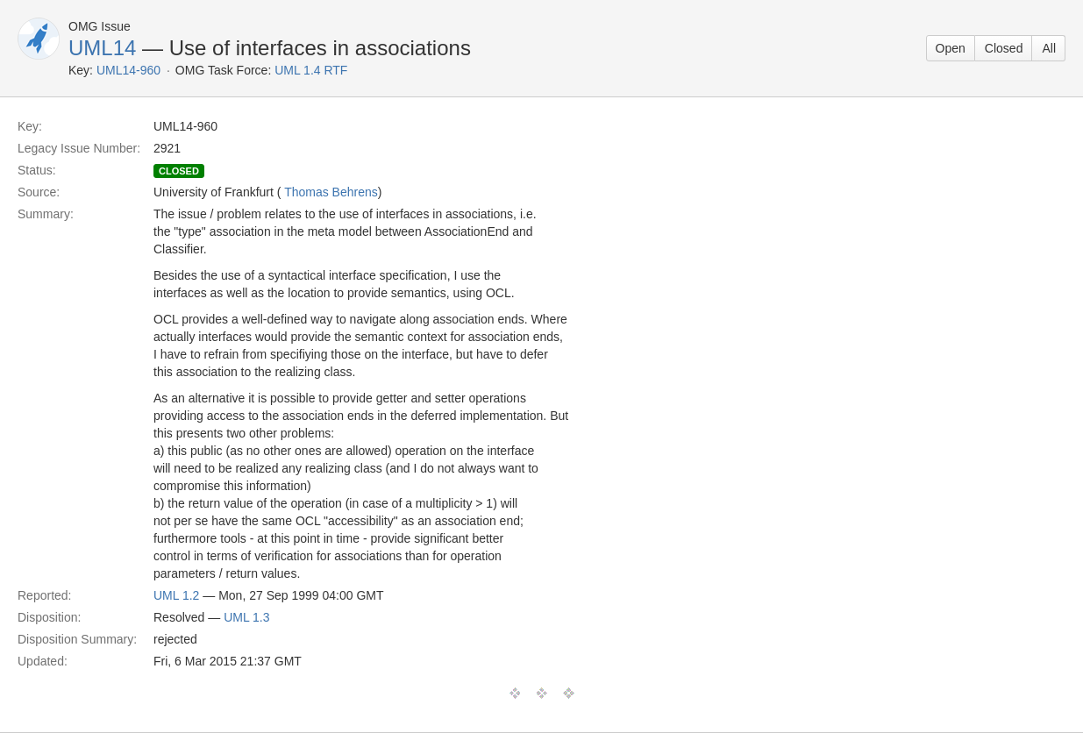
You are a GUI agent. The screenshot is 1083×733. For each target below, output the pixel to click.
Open (950, 48)
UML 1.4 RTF (310, 70)
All (1049, 48)
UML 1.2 (176, 595)
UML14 (102, 48)
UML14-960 (128, 70)
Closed (1004, 48)
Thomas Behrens (331, 192)
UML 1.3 (246, 617)
